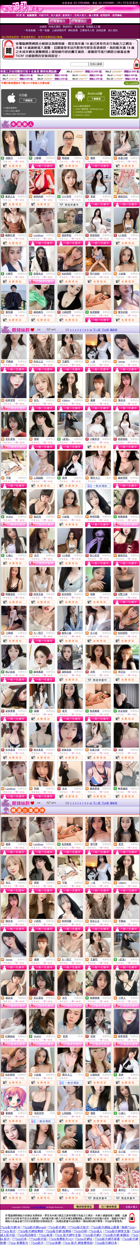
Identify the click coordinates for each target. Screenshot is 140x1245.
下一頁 (96, 329)
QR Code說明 (131, 83)
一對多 (107, 478)
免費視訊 (22, 158)
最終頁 (113, 329)
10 (91, 329)
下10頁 (105, 329)
